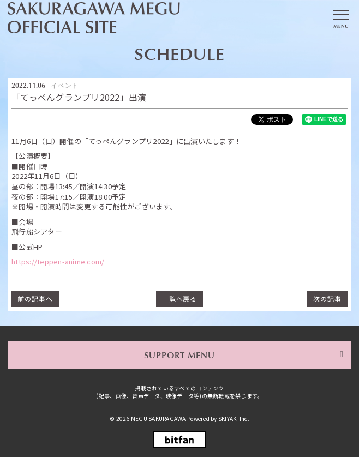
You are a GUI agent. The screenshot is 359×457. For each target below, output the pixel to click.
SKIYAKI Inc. (233, 418)
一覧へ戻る (180, 298)
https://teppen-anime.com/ (58, 262)
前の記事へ (35, 298)
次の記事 (327, 298)
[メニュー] (340, 18)
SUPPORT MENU (180, 355)
